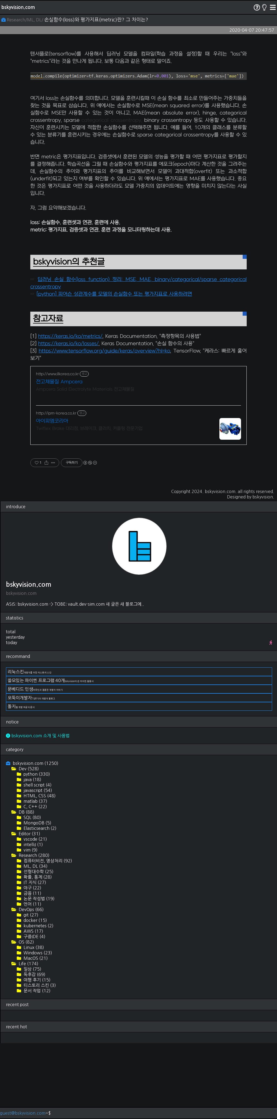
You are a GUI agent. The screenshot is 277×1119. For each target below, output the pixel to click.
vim (30, 926)
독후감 (33, 1050)
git (30, 990)
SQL (31, 893)
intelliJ (32, 920)
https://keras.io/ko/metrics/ (70, 412)
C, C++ (34, 882)
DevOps (31, 985)
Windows (37, 1028)
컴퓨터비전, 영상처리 (47, 936)
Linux (33, 1023)
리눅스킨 (29, 747)
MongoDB (36, 898)
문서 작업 (36, 1066)
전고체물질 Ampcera (59, 458)
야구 (31, 963)
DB (26, 888)
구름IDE (33, 1012)
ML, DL (35, 942)
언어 (31, 980)
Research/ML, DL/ (22, 20)
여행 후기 (36, 1055)
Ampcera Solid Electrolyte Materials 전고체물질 (85, 465)
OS (26, 1018)
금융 (31, 969)
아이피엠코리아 (52, 497)
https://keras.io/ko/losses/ (68, 419)
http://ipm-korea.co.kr (56, 489)
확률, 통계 (37, 953)
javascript (37, 866)
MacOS (35, 1034)
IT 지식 (34, 958)
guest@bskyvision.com (22, 1113)
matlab (34, 877)
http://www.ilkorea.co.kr (57, 450)
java (31, 855)
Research (34, 931)
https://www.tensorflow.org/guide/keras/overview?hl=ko (104, 427)
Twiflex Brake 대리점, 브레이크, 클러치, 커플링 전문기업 (89, 504)
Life (28, 1039)
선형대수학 (38, 947)
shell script (37, 861)
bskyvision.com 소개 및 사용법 (38, 811)
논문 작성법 (38, 974)
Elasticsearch (39, 904)
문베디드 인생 (35, 765)
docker (34, 996)
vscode (34, 915)
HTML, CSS (39, 871)
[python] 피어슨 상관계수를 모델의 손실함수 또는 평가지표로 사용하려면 (114, 370)
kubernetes (38, 1001)
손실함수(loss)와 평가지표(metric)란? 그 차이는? (96, 19)
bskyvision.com (18, 7)
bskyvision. (263, 572)
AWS (32, 1007)
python (36, 850)
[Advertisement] (138, 83)
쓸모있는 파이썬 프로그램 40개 (51, 756)
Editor (29, 909)
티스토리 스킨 (39, 1061)
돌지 (21, 782)
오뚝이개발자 (31, 773)
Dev (28, 844)
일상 (31, 1045)
